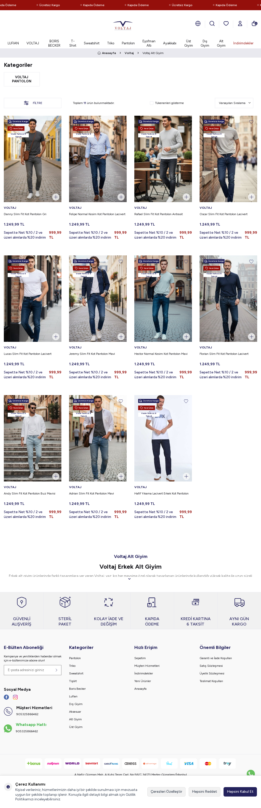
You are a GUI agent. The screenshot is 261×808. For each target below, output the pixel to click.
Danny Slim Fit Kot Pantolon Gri (25, 214)
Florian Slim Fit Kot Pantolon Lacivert (224, 354)
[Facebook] (6, 697)
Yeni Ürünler (142, 681)
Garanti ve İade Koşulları (216, 658)
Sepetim (140, 658)
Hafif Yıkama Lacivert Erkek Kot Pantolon (161, 493)
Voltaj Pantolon (21, 79)
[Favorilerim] (226, 23)
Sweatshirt (91, 43)
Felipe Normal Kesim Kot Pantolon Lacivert (97, 214)
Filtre (32, 103)
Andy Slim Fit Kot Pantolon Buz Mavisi (29, 493)
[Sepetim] (254, 23)
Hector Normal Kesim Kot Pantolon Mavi (161, 354)
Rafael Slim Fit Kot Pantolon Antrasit (158, 214)
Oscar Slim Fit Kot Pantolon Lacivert (223, 214)
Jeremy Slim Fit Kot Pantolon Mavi (92, 354)
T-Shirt (72, 43)
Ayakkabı (169, 43)
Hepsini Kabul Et (240, 791)
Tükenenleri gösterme (167, 103)
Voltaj (129, 53)
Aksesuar (75, 711)
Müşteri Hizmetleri (147, 666)
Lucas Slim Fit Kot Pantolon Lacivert (27, 354)
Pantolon (128, 43)
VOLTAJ (33, 43)
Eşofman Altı (148, 43)
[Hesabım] (240, 23)
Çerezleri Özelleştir (166, 791)
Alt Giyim (221, 43)
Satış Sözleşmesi (211, 666)
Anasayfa (107, 53)
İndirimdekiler (243, 43)
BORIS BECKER (54, 43)
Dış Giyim (205, 43)
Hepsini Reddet (204, 791)
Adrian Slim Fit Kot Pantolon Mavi (91, 493)
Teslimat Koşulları (211, 681)
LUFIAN (13, 43)
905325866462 (27, 714)
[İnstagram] (15, 697)
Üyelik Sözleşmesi (212, 673)
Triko (110, 43)
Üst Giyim (188, 43)
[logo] (123, 24)
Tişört (73, 681)
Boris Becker (77, 688)
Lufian (73, 696)
